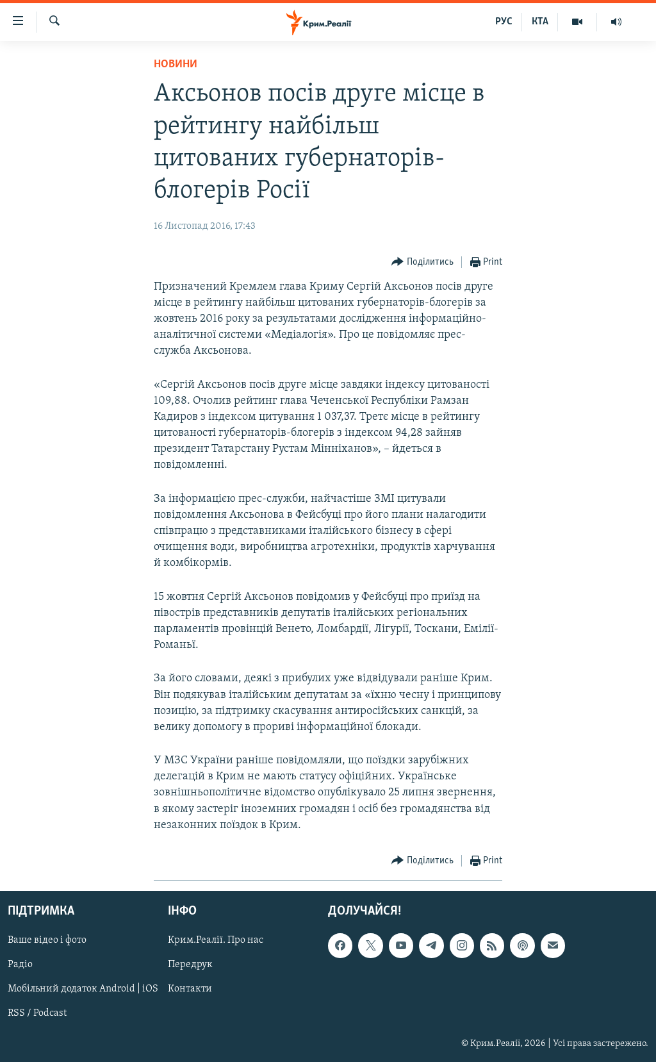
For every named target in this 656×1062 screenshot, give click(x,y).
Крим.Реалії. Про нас (215, 940)
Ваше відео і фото (47, 940)
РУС (503, 22)
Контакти (190, 989)
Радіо (20, 965)
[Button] (422, 262)
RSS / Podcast (37, 1014)
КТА (540, 22)
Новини (175, 64)
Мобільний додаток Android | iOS (83, 989)
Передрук (190, 965)
